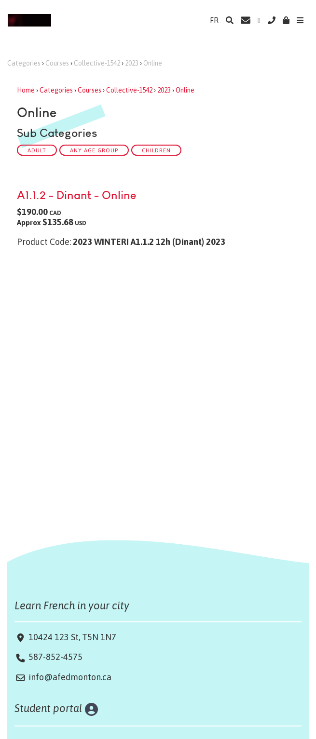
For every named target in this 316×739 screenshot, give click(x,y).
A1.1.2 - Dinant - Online (77, 195)
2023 (131, 63)
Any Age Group (94, 150)
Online (152, 63)
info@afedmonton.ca (69, 677)
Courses (57, 63)
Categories (24, 63)
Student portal (48, 708)
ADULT (36, 150)
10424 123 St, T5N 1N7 (71, 637)
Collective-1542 (97, 63)
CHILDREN (156, 150)
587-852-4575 (55, 657)
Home (26, 90)
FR (214, 20)
